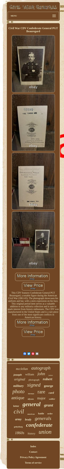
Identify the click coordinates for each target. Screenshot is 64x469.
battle (41, 413)
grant (48, 405)
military (18, 386)
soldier (52, 399)
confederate (39, 425)
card (51, 392)
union (45, 432)
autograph (41, 368)
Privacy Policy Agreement (33, 457)
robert (47, 379)
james (50, 375)
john (41, 373)
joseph (17, 374)
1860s (19, 433)
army (18, 419)
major (41, 398)
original (19, 379)
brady (28, 419)
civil (19, 411)
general (32, 404)
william (29, 374)
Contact (33, 452)
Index (33, 446)
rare (41, 391)
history (31, 433)
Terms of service (33, 463)
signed (33, 385)
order (50, 413)
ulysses (31, 399)
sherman (31, 394)
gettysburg (18, 427)
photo (18, 391)
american (31, 414)
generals (43, 418)
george (48, 386)
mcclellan (22, 369)
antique (17, 397)
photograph (34, 380)
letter (16, 406)
